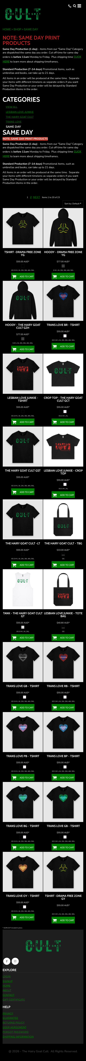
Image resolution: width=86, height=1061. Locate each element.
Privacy (8, 1013)
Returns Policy (14, 1022)
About (7, 990)
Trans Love (14, 121)
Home (7, 29)
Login (7, 976)
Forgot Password (16, 1032)
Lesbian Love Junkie (20, 112)
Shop (17, 29)
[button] (74, 5)
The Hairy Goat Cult (20, 117)
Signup (8, 981)
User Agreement (14, 1027)
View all (11, 107)
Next (36, 197)
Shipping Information (18, 1036)
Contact (8, 995)
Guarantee (10, 1018)
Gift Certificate (14, 999)
